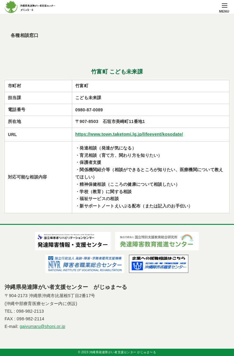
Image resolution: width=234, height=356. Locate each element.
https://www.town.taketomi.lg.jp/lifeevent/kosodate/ (129, 134)
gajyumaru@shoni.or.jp (42, 326)
